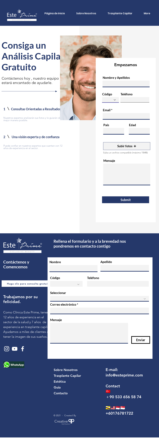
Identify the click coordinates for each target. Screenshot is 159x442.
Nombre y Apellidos (116, 77)
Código (107, 94)
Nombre (55, 261)
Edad (132, 124)
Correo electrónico (63, 304)
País (106, 124)
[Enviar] (140, 340)
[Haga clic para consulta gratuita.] (29, 283)
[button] (126, 146)
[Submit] (125, 199)
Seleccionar (58, 292)
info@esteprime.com (124, 375)
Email (106, 110)
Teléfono (127, 94)
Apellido (106, 261)
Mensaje (109, 160)
